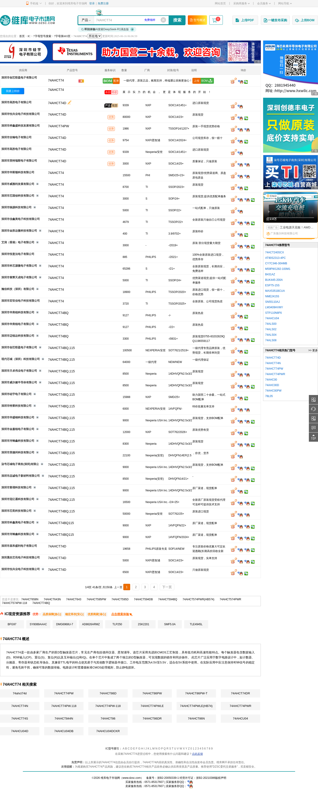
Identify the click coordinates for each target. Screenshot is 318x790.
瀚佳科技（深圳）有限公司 (17, 289)
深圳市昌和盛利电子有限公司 (19, 545)
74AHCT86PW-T (196, 693)
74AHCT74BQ (41, 603)
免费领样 (149, 20)
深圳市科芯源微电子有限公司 (19, 265)
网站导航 (285, 3)
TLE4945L (196, 624)
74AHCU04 (240, 718)
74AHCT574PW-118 (14, 603)
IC (29, 36)
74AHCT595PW (96, 599)
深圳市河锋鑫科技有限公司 (17, 440)
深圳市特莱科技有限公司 (16, 405)
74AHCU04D (19, 731)
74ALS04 (270, 334)
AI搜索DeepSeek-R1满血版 (107, 29)
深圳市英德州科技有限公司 (17, 452)
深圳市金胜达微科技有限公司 (19, 230)
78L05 (269, 396)
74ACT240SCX (274, 252)
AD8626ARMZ (91, 624)
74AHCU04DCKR (108, 731)
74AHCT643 (73, 599)
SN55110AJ (272, 301)
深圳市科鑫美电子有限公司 (17, 522)
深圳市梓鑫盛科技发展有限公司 (20, 125)
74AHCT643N (52, 599)
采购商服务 (241, 3)
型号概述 (197, 20)
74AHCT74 (56, 90)
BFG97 (12, 624)
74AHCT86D (108, 693)
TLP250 (117, 624)
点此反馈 (197, 753)
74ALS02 (270, 329)
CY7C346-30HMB (276, 263)
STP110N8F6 (273, 312)
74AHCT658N (29, 599)
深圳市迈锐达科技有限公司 (17, 335)
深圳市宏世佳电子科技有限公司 (20, 300)
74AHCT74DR (240, 693)
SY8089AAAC (38, 624)
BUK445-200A (274, 279)
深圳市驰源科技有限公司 (16, 207)
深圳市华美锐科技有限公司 (17, 312)
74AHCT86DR (152, 718)
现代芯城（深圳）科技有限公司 (20, 359)
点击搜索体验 (122, 614)
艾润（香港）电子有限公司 (17, 242)
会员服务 (264, 3)
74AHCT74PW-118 (108, 706)
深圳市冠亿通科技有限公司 (17, 499)
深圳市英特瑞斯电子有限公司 (19, 160)
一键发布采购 (275, 20)
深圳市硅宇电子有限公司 (16, 394)
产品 (85, 20)
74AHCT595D (120, 599)
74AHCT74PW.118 (63, 706)
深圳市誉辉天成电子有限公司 (19, 277)
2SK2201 (143, 624)
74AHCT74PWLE (152, 706)
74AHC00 (271, 379)
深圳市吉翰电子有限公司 (16, 137)
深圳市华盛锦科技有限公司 (17, 417)
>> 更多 (313, 350)
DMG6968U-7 (64, 624)
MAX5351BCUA (275, 290)
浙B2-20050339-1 (168, 777)
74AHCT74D (57, 103)
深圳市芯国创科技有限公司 (17, 195)
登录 (92, 3)
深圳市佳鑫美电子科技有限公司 (20, 219)
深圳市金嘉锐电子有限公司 (17, 429)
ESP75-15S (272, 285)
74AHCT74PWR (240, 706)
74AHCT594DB (143, 599)
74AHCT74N (19, 706)
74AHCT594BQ (167, 599)
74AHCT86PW (152, 693)
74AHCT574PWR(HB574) (198, 599)
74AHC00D (272, 385)
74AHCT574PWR (230, 599)
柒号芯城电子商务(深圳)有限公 (20, 464)
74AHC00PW (273, 390)
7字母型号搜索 (42, 36)
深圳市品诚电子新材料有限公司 (20, 475)
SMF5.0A (169, 624)
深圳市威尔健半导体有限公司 (19, 382)
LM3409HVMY (274, 307)
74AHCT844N (64, 718)
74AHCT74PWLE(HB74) (196, 706)
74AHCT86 (108, 718)
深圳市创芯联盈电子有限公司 (19, 77)
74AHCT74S (19, 718)
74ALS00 (270, 323)
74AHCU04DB (63, 731)
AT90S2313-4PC (275, 258)
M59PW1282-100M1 (277, 269)
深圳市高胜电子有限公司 (16, 102)
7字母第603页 (62, 36)
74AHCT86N (196, 718)
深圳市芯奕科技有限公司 (16, 510)
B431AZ (270, 274)
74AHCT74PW (63, 693)
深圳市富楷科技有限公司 (16, 487)
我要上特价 (13, 91)
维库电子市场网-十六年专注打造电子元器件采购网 (27, 20)
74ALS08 (270, 340)
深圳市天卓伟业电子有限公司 (19, 370)
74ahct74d (20, 693)
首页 (22, 36)
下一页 (167, 587)
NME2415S (272, 296)
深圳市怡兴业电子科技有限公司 (20, 114)
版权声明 (220, 777)
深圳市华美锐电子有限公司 (17, 324)
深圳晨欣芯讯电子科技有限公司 (20, 557)
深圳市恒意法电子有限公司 (17, 254)
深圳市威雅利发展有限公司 (17, 184)
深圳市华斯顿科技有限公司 (17, 172)
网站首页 (220, 3)
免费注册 (103, 3)
